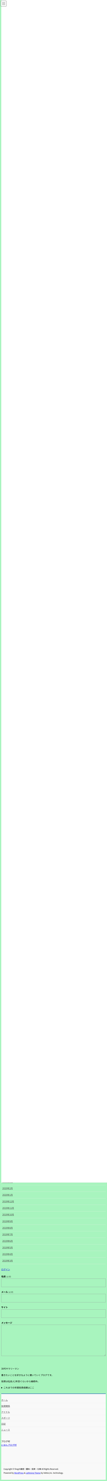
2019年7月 (7, 1234)
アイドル (5, 1411)
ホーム (4, 1400)
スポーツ (5, 1417)
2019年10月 (8, 1214)
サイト (4, 1307)
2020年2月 (7, 1188)
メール (7, 1291)
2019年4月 (7, 1254)
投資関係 (5, 1406)
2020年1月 (7, 1194)
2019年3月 (7, 1260)
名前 (6, 1276)
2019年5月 (7, 1247)
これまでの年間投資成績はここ (19, 1387)
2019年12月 (8, 1201)
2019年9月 (7, 1221)
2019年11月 (8, 1207)
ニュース (5, 1429)
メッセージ (6, 1322)
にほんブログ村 (9, 1444)
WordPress (19, 1472)
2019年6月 (7, 1240)
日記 (3, 1423)
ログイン (5, 1269)
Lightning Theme (33, 1472)
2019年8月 (7, 1227)
